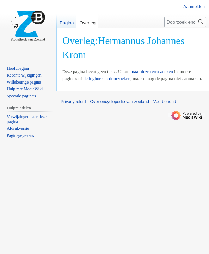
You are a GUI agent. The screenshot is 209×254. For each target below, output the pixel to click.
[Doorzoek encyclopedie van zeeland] (185, 22)
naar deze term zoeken (152, 71)
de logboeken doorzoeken (106, 78)
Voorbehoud (164, 101)
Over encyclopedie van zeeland (119, 101)
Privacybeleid (73, 101)
